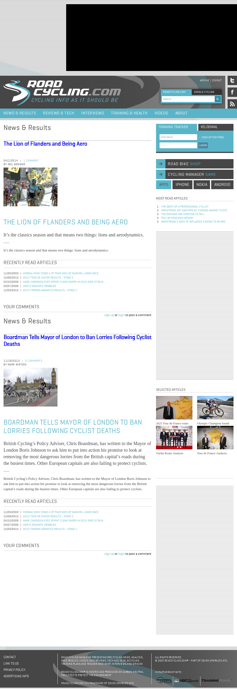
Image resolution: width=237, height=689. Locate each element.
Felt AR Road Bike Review (177, 218)
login (121, 315)
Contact (217, 80)
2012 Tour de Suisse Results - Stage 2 (48, 277)
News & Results (20, 113)
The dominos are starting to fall (182, 214)
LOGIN (203, 145)
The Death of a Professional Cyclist (185, 206)
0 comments (33, 361)
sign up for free (211, 137)
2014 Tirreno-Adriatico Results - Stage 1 (50, 290)
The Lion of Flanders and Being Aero (45, 144)
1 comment (31, 160)
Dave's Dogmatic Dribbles (39, 286)
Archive (204, 80)
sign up (109, 315)
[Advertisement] (139, 37)
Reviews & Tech (58, 113)
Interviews (92, 113)
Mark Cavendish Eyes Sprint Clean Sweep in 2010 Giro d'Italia (63, 282)
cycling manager (192, 174)
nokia (201, 185)
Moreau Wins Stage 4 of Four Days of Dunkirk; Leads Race (60, 273)
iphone (182, 185)
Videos (161, 113)
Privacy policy (14, 670)
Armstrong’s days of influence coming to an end (193, 221)
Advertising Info (16, 676)
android (222, 185)
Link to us (11, 663)
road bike (184, 164)
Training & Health (129, 113)
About (181, 113)
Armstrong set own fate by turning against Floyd (194, 210)
